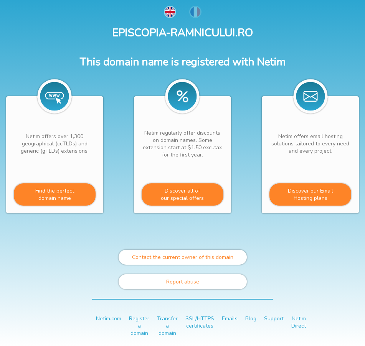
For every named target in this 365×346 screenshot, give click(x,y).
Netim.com (108, 318)
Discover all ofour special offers (182, 194)
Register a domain (139, 326)
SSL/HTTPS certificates (199, 322)
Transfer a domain (167, 326)
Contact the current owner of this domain (182, 257)
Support (274, 318)
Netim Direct (298, 322)
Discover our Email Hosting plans (310, 194)
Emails (230, 318)
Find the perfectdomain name (54, 194)
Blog (250, 318)
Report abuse (182, 281)
